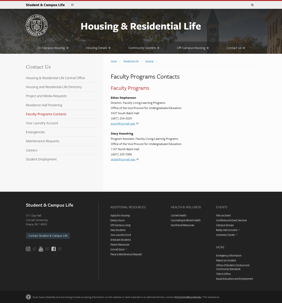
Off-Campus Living (120, 225)
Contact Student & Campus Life (47, 235)
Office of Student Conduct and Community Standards (232, 267)
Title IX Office (223, 273)
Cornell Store (118, 249)
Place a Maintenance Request (126, 254)
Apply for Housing (120, 215)
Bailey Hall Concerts (228, 230)
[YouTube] (43, 249)
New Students (118, 230)
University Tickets (226, 234)
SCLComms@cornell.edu (189, 297)
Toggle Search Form (252, 5)
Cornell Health (178, 215)
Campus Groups (225, 225)
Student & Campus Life (47, 4)
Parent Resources (119, 244)
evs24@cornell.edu (124, 123)
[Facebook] (56, 249)
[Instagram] (31, 249)
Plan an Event (223, 215)
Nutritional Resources (182, 225)
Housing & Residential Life (141, 26)
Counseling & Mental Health (186, 220)
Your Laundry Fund (120, 234)
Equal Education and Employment (234, 278)
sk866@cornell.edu (124, 159)
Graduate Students (120, 239)
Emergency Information (229, 255)
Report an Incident (226, 260)
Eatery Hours (117, 220)
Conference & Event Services (231, 220)
